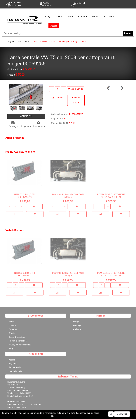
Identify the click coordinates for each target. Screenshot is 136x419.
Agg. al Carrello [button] (75, 89)
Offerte (69, 16)
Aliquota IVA (57, 118)
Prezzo (11, 75)
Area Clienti (108, 16)
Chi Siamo (82, 16)
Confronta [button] (57, 97)
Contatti (95, 16)
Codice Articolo (14, 70)
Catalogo (47, 16)
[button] (11, 109)
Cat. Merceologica (59, 123)
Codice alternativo (59, 114)
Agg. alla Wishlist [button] (76, 100)
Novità (58, 16)
